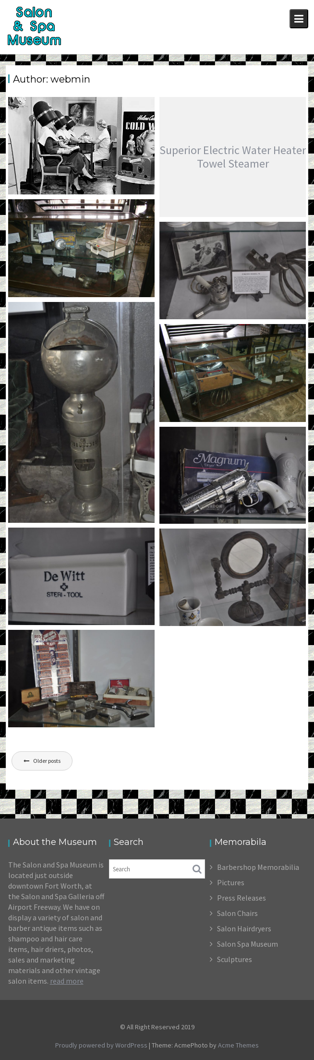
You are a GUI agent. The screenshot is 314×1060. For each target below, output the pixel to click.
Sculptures (234, 959)
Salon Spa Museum (247, 944)
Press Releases (241, 898)
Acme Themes (238, 1045)
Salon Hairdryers (244, 928)
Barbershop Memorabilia (258, 867)
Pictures (230, 882)
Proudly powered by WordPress (101, 1045)
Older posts (46, 760)
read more (67, 981)
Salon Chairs (237, 913)
